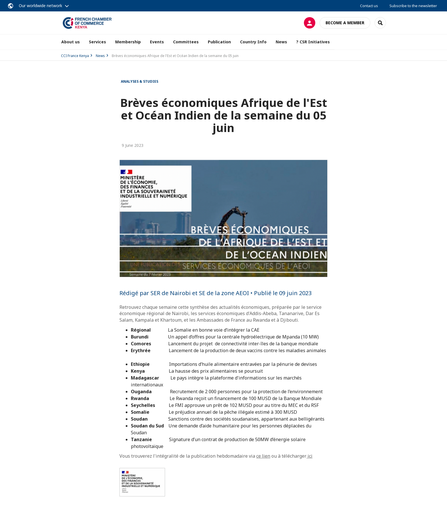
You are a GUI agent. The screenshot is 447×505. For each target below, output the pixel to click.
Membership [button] (128, 41)
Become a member (345, 22)
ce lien (263, 456)
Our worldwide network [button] (40, 5)
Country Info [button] (253, 41)
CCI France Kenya (75, 55)
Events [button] (157, 41)
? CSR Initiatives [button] (313, 41)
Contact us (369, 5)
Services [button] (97, 41)
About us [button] (70, 41)
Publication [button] (219, 41)
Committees (186, 41)
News (281, 41)
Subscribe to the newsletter (413, 5)
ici (309, 456)
